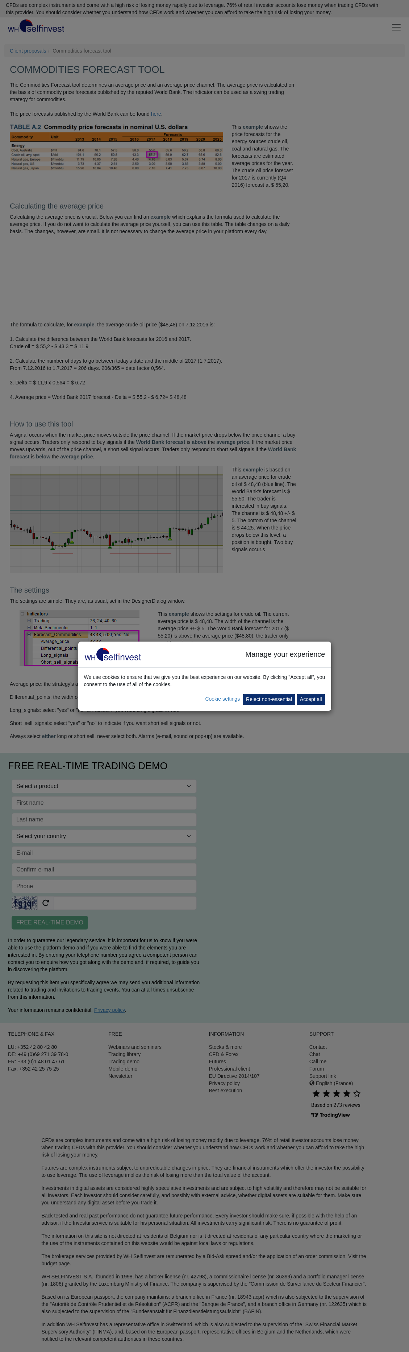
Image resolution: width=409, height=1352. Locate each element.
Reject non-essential (269, 699)
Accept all (311, 699)
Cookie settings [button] (222, 699)
